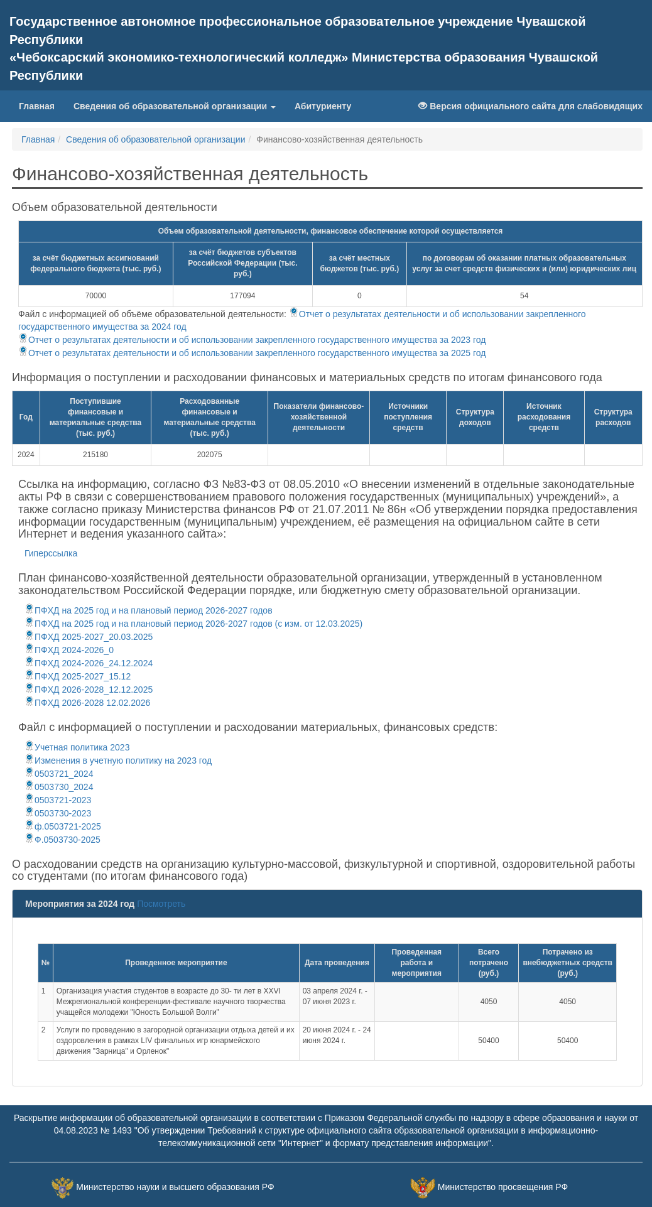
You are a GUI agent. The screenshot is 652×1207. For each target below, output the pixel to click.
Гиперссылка (50, 553)
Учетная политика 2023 (76, 747)
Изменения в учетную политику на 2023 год (118, 760)
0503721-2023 (57, 800)
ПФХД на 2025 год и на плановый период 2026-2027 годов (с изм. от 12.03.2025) (193, 624)
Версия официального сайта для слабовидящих (530, 106)
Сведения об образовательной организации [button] (174, 106)
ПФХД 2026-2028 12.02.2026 (87, 703)
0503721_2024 (58, 774)
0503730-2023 (57, 813)
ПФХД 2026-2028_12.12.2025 (88, 690)
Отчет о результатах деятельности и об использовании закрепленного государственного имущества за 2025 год (252, 353)
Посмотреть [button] (161, 904)
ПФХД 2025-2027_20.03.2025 (88, 637)
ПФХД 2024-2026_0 (69, 650)
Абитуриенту (323, 106)
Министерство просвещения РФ (503, 1187)
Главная (41, 105)
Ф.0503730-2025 (62, 840)
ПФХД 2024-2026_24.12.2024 (88, 663)
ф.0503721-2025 (62, 826)
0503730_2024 (58, 787)
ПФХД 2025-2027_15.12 (77, 676)
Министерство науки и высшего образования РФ (175, 1187)
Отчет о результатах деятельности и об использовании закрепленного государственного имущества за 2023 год (252, 340)
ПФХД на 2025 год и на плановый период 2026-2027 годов (148, 610)
